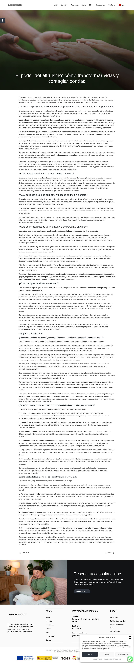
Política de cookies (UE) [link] (117, 626)
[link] (2, 20)
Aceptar (90, 654)
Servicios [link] (64, 5)
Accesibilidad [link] (115, 631)
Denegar (106, 654)
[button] (130, 637)
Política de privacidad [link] (108, 659)
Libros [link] (84, 5)
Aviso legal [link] (118, 659)
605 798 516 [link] (76, 629)
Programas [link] (74, 5)
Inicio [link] (56, 5)
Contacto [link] (111, 5)
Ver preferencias (123, 654)
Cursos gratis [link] (100, 5)
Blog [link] (91, 5)
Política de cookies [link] (97, 659)
